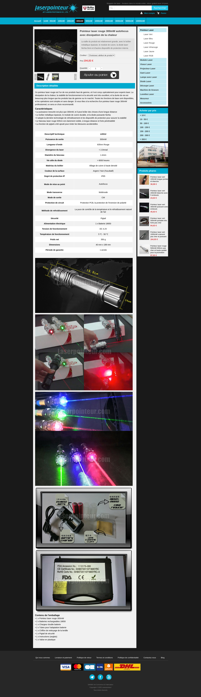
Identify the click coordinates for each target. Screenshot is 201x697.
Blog (162, 658)
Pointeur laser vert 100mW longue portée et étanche (159, 179)
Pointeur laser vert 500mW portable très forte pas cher (158, 220)
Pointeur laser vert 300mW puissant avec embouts (159, 206)
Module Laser (146, 60)
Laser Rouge (149, 43)
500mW (89, 21)
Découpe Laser (147, 86)
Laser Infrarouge (151, 47)
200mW (70, 21)
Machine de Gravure (149, 90)
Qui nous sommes (43, 658)
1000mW (99, 21)
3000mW (119, 21)
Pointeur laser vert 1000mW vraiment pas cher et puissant (158, 234)
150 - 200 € (145, 131)
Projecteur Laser (148, 68)
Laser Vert (148, 34)
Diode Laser (145, 81)
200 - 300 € (145, 135)
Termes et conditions (104, 658)
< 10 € (142, 115)
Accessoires (146, 103)
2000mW (109, 21)
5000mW (129, 21)
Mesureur (144, 98)
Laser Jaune (149, 51)
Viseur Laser (146, 64)
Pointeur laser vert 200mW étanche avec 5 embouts (159, 193)
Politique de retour (84, 658)
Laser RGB (148, 56)
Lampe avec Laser (148, 77)
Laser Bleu (148, 39)
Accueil (37, 21)
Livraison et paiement (63, 658)
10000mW (140, 21)
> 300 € (143, 139)
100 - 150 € (145, 127)
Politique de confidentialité (128, 658)
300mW (79, 21)
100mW (61, 21)
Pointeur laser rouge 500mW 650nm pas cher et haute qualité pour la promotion (158, 249)
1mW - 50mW (49, 21)
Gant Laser (145, 73)
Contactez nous (150, 658)
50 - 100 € (144, 123)
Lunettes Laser (147, 94)
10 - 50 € (144, 119)
